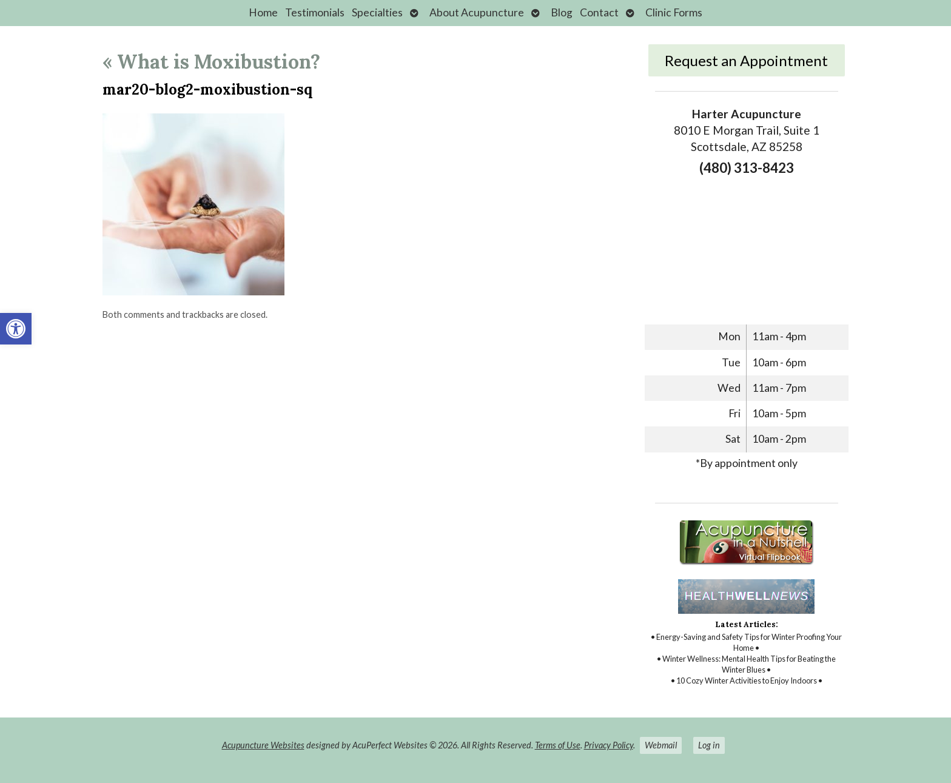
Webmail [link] (661, 745)
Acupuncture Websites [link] (263, 745)
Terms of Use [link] (557, 745)
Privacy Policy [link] (608, 745)
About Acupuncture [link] (476, 12)
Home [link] (263, 12)
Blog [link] (562, 12)
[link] (16, 328)
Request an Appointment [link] (746, 60)
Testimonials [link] (314, 12)
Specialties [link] (377, 12)
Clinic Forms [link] (673, 12)
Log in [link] (709, 745)
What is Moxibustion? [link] (211, 61)
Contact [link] (599, 12)
